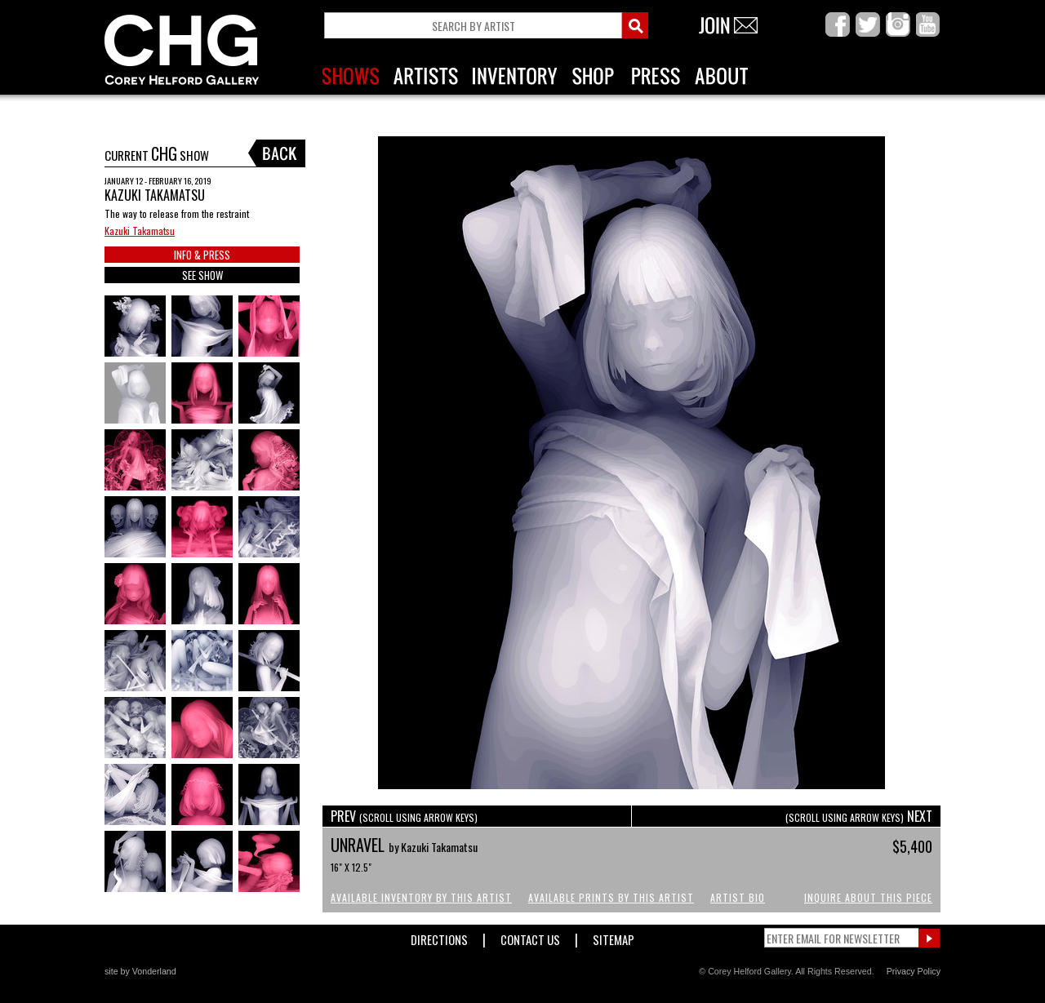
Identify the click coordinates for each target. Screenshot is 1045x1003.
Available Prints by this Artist (611, 897)
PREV (404, 816)
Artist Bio (737, 897)
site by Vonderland (140, 971)
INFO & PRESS (202, 254)
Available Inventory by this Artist (421, 897)
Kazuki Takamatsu (139, 230)
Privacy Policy (913, 971)
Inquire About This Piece (868, 897)
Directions (439, 936)
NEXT (858, 816)
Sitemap (613, 936)
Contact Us (530, 936)
